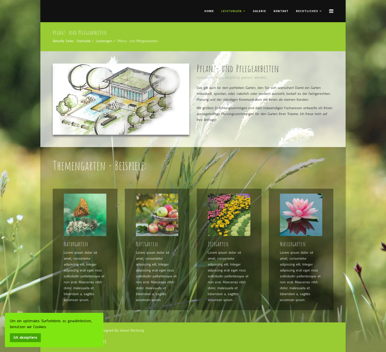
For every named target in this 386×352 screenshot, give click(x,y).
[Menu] (331, 11)
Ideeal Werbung (132, 330)
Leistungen (231, 11)
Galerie (259, 11)
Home (209, 11)
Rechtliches (307, 11)
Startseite (84, 40)
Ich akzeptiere (25, 337)
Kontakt (281, 11)
